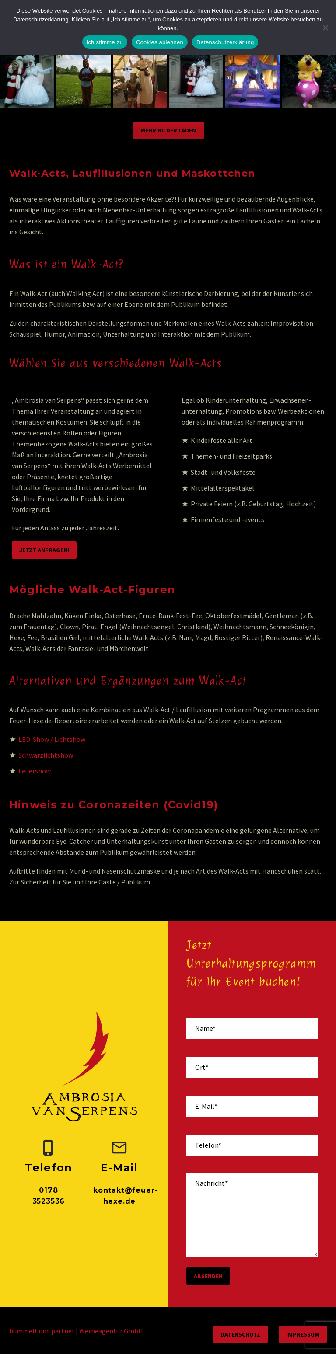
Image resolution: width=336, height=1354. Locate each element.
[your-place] (252, 1067)
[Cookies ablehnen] (325, 27)
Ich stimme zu (105, 42)
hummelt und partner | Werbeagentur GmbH (76, 1330)
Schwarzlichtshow (45, 755)
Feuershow (34, 770)
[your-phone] (252, 1145)
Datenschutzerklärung (225, 42)
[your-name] (252, 1028)
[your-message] (252, 1215)
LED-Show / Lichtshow (51, 739)
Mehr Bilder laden (168, 130)
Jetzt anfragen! (44, 550)
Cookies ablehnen (159, 42)
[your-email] (252, 1106)
